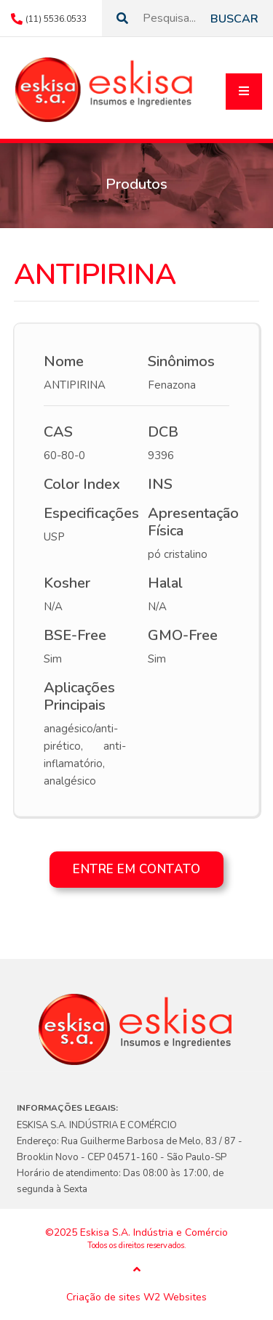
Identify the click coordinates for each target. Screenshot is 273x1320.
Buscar (234, 19)
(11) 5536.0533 (56, 19)
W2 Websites (175, 1297)
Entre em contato (136, 869)
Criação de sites (103, 1297)
